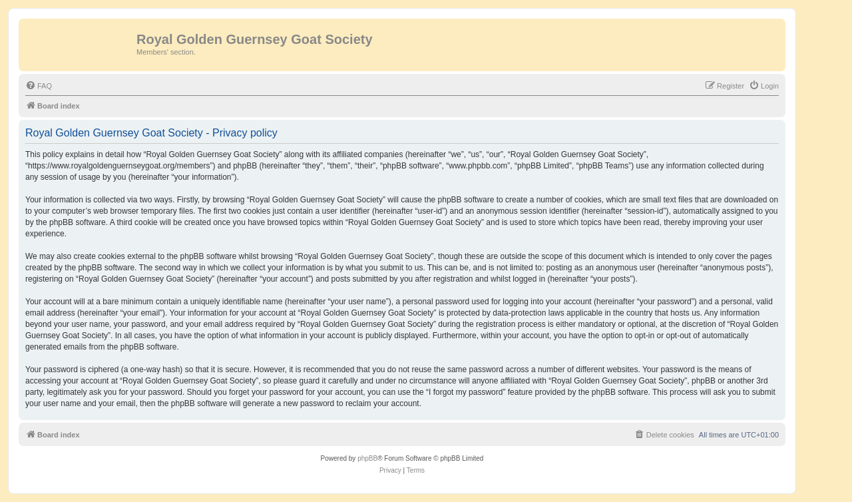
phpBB (367, 458)
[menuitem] (38, 86)
